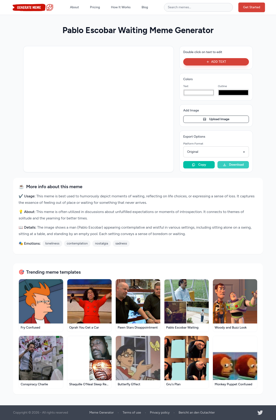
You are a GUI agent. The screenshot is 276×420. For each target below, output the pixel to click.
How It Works (120, 7)
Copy (199, 165)
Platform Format (193, 143)
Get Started (251, 7)
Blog (145, 7)
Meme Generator (101, 412)
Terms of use (132, 412)
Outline (222, 86)
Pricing (95, 7)
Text (186, 86)
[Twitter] (260, 412)
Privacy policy (160, 412)
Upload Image (216, 119)
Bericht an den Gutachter (197, 412)
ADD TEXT (216, 62)
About (74, 7)
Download (233, 165)
